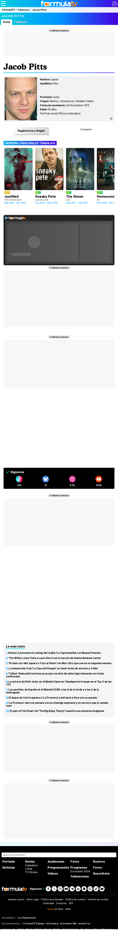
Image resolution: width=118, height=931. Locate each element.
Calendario (31, 865)
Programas (78, 867)
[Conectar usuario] (114, 3)
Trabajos (20, 22)
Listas (28, 869)
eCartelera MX (68, 923)
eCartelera (52, 923)
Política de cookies (75, 899)
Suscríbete (101, 873)
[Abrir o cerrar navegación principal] (3, 3)
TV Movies (31, 872)
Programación (58, 867)
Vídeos (53, 873)
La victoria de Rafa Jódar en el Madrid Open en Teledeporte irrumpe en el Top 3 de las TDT (59, 683)
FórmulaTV (8, 9)
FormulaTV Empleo (33, 923)
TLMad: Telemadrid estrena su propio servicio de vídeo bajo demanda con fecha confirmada (55, 675)
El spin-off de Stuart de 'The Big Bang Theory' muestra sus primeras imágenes (57, 711)
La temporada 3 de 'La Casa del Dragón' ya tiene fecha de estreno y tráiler (53, 668)
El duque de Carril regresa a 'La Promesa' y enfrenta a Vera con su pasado (53, 698)
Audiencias (56, 861)
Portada (8, 861)
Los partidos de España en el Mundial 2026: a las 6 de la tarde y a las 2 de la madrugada (52, 691)
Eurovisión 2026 (80, 871)
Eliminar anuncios (60, 30)
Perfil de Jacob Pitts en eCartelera (60, 113)
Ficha (6, 22)
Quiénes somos (16, 899)
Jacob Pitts (39, 9)
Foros (97, 867)
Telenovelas (79, 876)
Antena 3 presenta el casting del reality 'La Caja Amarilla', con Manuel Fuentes (54, 653)
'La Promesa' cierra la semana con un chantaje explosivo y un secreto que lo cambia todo (57, 704)
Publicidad (48, 903)
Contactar (61, 903)
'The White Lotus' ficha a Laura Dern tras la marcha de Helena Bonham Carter (54, 658)
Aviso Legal (33, 899)
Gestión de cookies (98, 899)
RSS (71, 903)
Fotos (74, 861)
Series (30, 861)
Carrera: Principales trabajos (30, 143)
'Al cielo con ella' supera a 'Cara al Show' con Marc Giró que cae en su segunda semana (59, 663)
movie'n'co (84, 923)
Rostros (99, 861)
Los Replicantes (26, 917)
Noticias (8, 867)
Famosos (23, 9)
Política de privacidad (52, 899)
